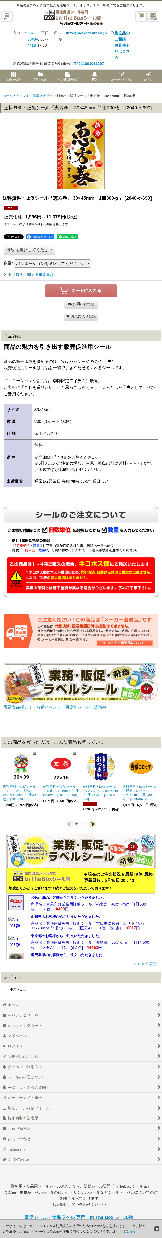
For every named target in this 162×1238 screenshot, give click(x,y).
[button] (7, 16)
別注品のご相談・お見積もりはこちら (122, 45)
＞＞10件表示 (145, 964)
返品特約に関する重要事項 (29, 274)
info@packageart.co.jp (86, 33)
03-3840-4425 (32, 39)
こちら (131, 1231)
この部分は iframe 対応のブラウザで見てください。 (80, 913)
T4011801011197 (89, 63)
